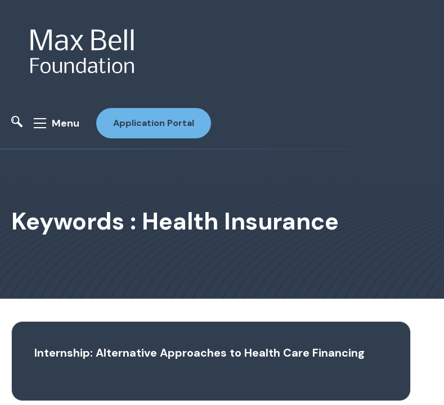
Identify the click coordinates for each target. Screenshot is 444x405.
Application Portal (153, 123)
